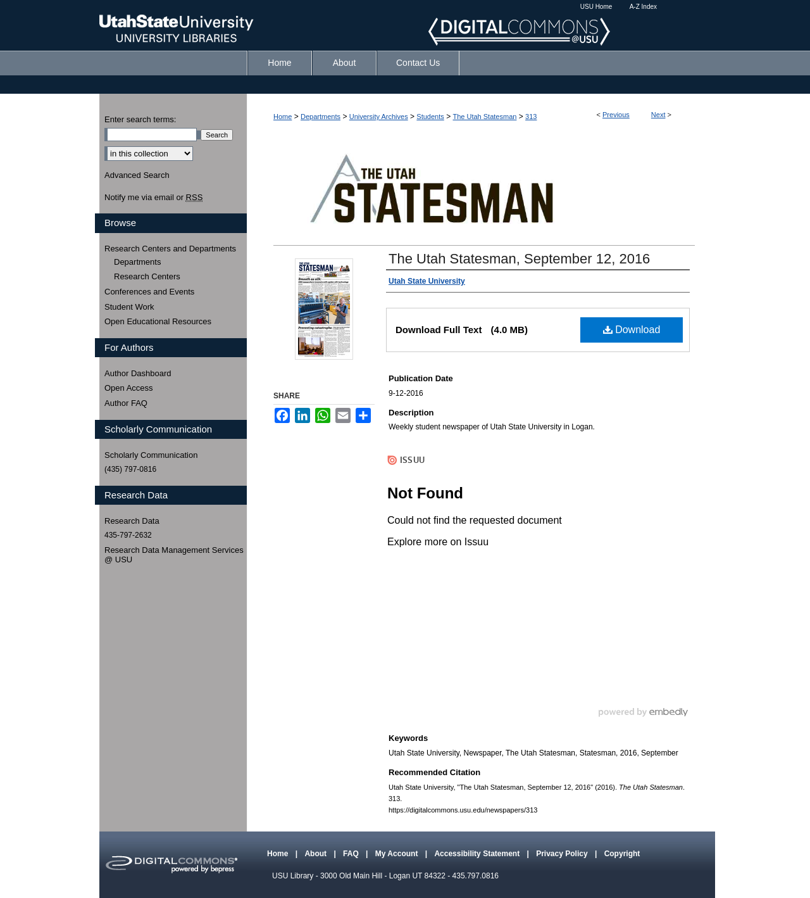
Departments (320, 116)
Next (658, 114)
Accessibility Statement (477, 853)
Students (430, 116)
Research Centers (147, 276)
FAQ (352, 853)
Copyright (622, 853)
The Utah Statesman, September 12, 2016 (519, 259)
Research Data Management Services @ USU (174, 555)
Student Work (129, 307)
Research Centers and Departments (170, 248)
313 (531, 116)
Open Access (128, 388)
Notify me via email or (153, 198)
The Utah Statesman (484, 116)
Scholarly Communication (150, 455)
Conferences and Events (149, 291)
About (316, 853)
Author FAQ (125, 403)
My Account (397, 853)
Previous (616, 114)
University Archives (378, 116)
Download (632, 329)
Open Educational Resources (157, 321)
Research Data (131, 521)
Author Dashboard (137, 373)
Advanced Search (137, 175)
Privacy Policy (563, 853)
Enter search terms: (140, 119)
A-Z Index (643, 6)
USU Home (596, 6)
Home (282, 116)
